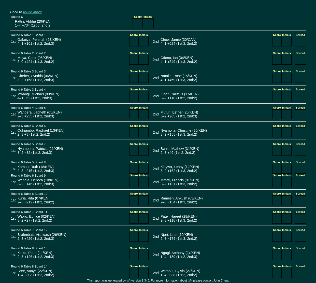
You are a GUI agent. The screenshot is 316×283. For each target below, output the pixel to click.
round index (32, 12)
